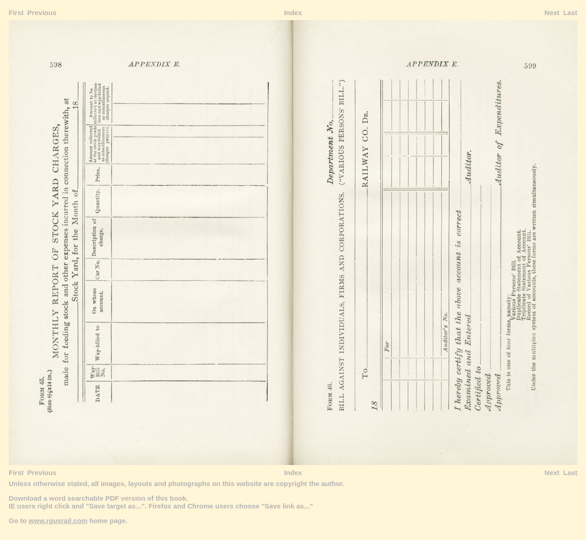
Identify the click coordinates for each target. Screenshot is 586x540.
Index (293, 12)
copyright (291, 483)
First (16, 12)
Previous (41, 12)
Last (570, 12)
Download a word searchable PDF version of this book (97, 498)
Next (551, 12)
